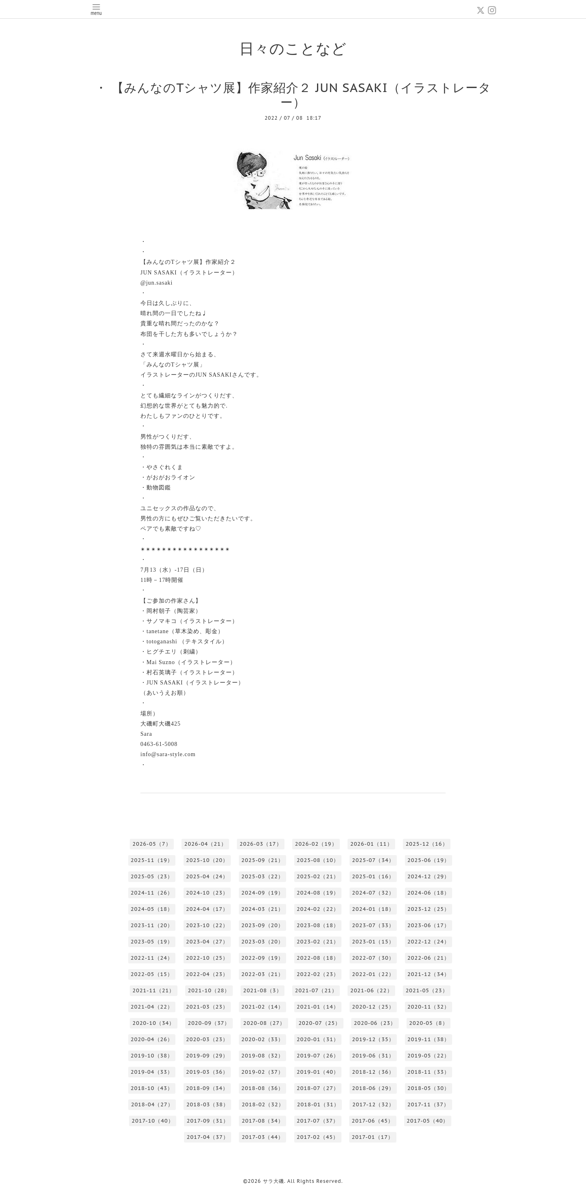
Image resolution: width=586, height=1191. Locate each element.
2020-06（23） (375, 1023)
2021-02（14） (262, 1006)
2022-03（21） (262, 974)
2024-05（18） (152, 909)
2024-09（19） (262, 892)
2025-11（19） (152, 860)
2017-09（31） (208, 1120)
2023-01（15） (373, 941)
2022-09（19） (262, 957)
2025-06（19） (428, 860)
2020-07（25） (319, 1023)
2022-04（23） (207, 974)
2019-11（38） (428, 1039)
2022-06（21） (428, 957)
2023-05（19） (152, 941)
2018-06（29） (373, 1088)
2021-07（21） (316, 990)
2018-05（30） (428, 1088)
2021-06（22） (371, 990)
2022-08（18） (318, 957)
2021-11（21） (153, 990)
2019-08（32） (262, 1055)
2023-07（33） (373, 925)
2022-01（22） (373, 974)
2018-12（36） (373, 1071)
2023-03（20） (262, 941)
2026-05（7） (151, 843)
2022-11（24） (152, 957)
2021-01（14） (318, 1006)
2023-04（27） (207, 941)
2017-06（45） (373, 1120)
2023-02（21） (318, 941)
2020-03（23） (207, 1039)
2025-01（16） (373, 876)
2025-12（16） (427, 843)
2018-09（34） (207, 1088)
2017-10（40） (153, 1120)
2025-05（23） (152, 876)
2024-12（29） (428, 876)
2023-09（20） (262, 925)
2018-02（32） (263, 1104)
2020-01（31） (318, 1039)
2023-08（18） (318, 925)
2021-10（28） (209, 990)
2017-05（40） (427, 1120)
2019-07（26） (318, 1055)
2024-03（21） (262, 909)
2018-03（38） (207, 1104)
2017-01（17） (373, 1137)
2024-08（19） (318, 892)
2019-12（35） (373, 1039)
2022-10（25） (207, 957)
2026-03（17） (261, 843)
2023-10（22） (207, 925)
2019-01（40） (318, 1071)
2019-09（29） (207, 1055)
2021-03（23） (207, 1006)
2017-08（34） (263, 1120)
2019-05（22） (428, 1055)
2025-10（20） (207, 860)
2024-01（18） (373, 909)
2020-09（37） (209, 1023)
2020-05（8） (428, 1023)
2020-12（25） (373, 1006)
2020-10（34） (153, 1023)
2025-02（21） (318, 876)
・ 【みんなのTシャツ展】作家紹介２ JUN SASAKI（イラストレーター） (293, 94)
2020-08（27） (264, 1023)
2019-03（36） (207, 1071)
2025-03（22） (262, 876)
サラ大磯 (273, 1181)
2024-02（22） (318, 909)
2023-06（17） (428, 925)
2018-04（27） (152, 1104)
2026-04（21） (205, 843)
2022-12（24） (428, 941)
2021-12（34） (428, 974)
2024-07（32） (373, 892)
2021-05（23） (427, 990)
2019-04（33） (152, 1071)
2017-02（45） (318, 1137)
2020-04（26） (152, 1039)
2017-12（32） (373, 1104)
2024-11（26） (152, 892)
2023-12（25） (428, 909)
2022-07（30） (373, 957)
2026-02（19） (316, 843)
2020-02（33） (262, 1039)
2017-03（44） (263, 1137)
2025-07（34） (373, 860)
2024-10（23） (207, 892)
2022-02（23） (318, 974)
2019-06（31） (373, 1055)
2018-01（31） (318, 1104)
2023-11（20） (152, 925)
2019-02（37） (262, 1071)
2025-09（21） (262, 860)
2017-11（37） (428, 1104)
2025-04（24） (207, 876)
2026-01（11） (371, 843)
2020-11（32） (428, 1006)
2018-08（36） (262, 1088)
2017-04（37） (208, 1137)
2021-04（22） (152, 1006)
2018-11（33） (428, 1071)
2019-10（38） (152, 1055)
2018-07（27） (318, 1088)
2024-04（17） (207, 909)
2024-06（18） (428, 892)
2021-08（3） (262, 990)
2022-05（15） (152, 974)
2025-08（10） (318, 860)
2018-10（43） (152, 1088)
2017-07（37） (318, 1120)
